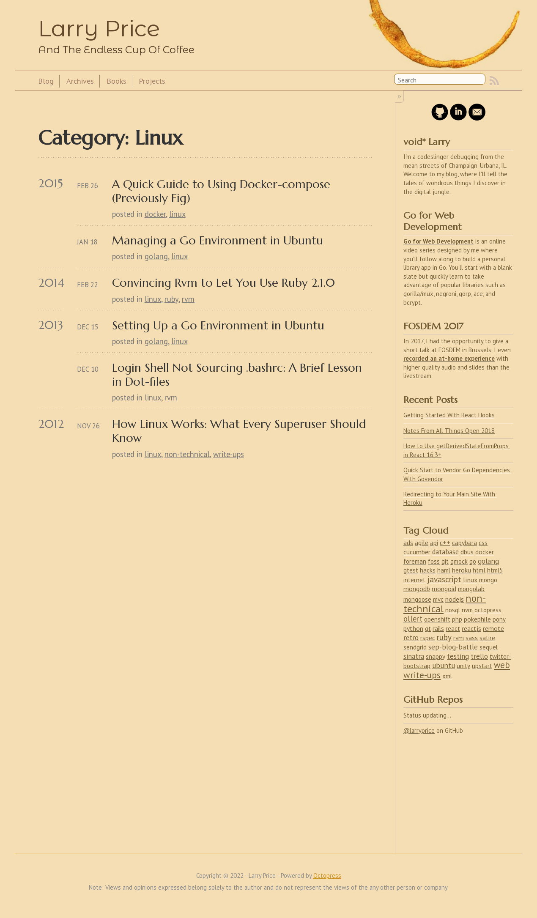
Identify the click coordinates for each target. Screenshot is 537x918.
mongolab (471, 589)
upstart (482, 666)
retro (411, 637)
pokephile (477, 619)
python (413, 628)
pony (499, 619)
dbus (467, 552)
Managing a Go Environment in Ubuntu (217, 240)
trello (479, 656)
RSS (494, 80)
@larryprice (419, 730)
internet (414, 580)
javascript (444, 579)
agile (421, 542)
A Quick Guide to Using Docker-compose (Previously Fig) (223, 191)
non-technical (187, 454)
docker (155, 214)
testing (458, 656)
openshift (437, 619)
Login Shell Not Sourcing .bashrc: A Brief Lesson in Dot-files (238, 375)
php (457, 619)
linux (177, 214)
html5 (495, 570)
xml (447, 676)
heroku (461, 570)
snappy (435, 656)
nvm (467, 610)
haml (443, 570)
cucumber (416, 552)
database (445, 551)
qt (428, 629)
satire (487, 638)
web (502, 665)
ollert (412, 619)
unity (463, 666)
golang (156, 256)
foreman (414, 561)
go (472, 561)
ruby (171, 299)
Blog (46, 81)
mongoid (444, 588)
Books (116, 81)
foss (434, 561)
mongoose (417, 599)
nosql (452, 610)
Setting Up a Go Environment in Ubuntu (218, 325)
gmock (459, 561)
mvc (438, 599)
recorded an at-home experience (449, 358)
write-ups (228, 454)
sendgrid (415, 647)
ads (408, 542)
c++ (445, 542)
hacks (428, 570)
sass (472, 638)
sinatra (413, 656)
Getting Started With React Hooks (449, 415)
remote (493, 628)
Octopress (327, 875)
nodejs (454, 599)
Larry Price (99, 28)
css (483, 542)
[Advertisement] (447, 789)
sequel (488, 647)
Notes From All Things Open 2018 (449, 431)
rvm (188, 299)
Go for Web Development (438, 241)
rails (438, 629)
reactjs (471, 628)
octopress (487, 610)
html (479, 570)
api (434, 543)
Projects (152, 81)
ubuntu (443, 665)
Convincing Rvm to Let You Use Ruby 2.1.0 (223, 283)
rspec (427, 638)
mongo (488, 580)
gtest (410, 570)
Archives (80, 81)
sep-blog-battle (453, 647)
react (453, 629)
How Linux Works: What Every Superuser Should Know (241, 431)
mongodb (416, 588)
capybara (464, 542)
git (445, 561)
